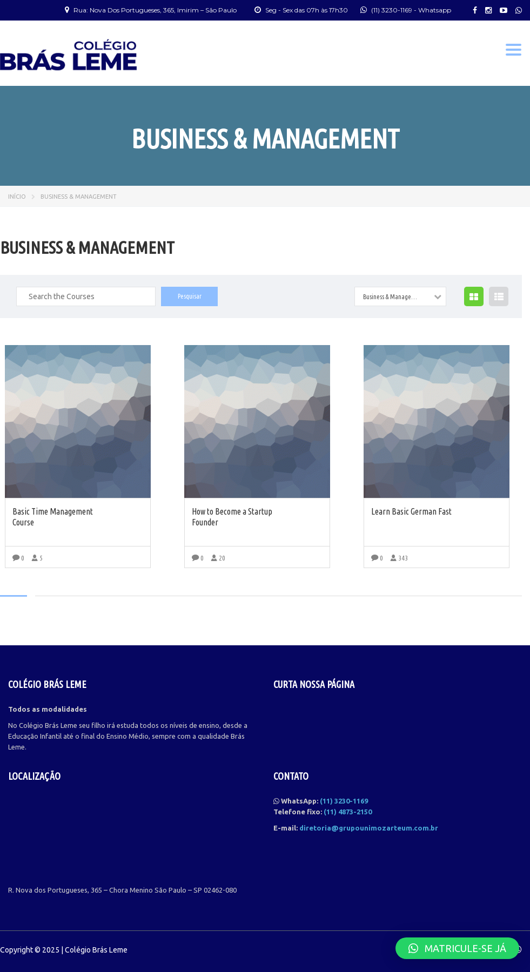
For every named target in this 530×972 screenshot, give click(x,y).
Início (17, 196)
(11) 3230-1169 (391, 10)
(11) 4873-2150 (348, 811)
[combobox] (400, 296)
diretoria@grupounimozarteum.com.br (368, 828)
